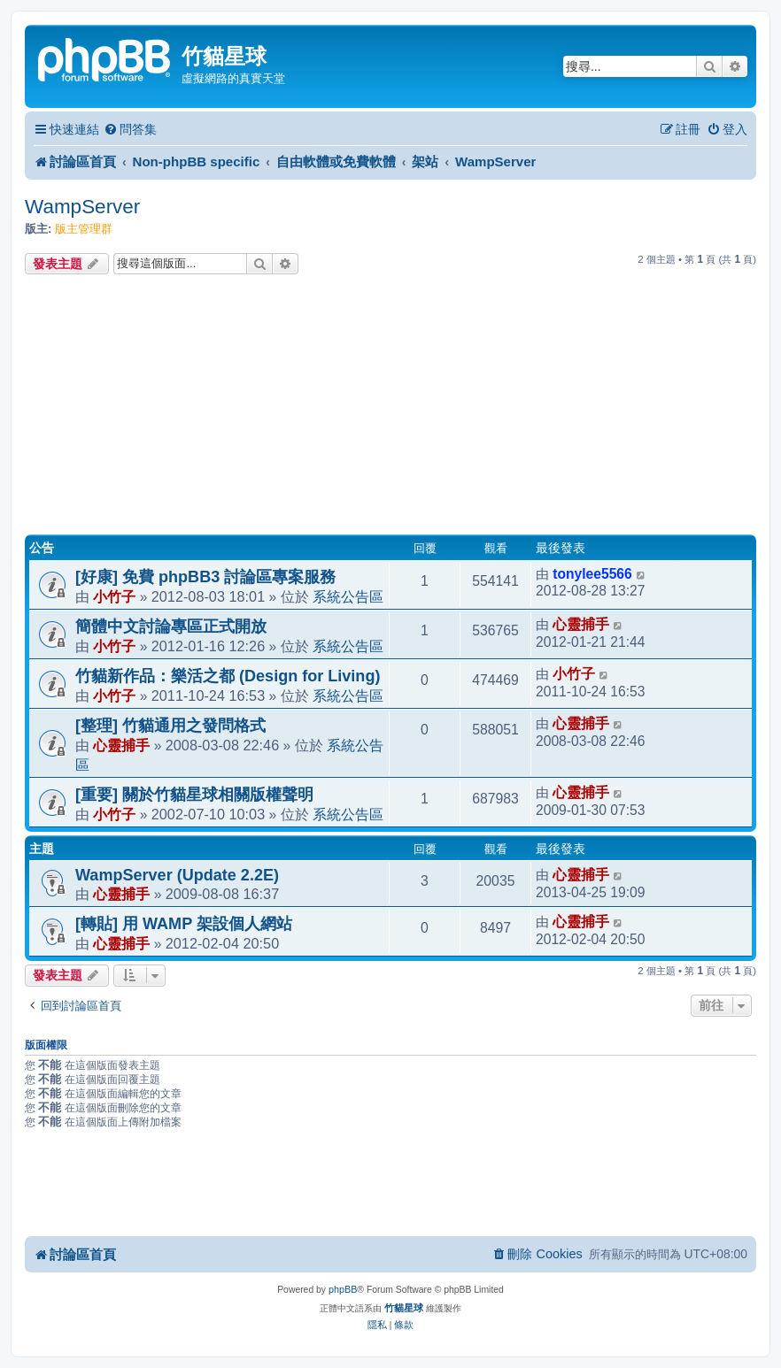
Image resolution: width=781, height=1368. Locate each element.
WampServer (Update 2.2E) (177, 875)
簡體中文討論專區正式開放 (171, 626)
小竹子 (114, 596)
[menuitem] (130, 129)
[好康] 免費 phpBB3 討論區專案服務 (205, 577)
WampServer (82, 207)
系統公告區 (348, 596)
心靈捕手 (581, 624)
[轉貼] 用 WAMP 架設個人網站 (183, 924)
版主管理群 (83, 228)
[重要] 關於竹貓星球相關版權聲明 (194, 794)
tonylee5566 (592, 573)
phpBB (343, 1289)
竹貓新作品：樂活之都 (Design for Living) (227, 676)
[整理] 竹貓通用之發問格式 (170, 725)
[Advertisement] (390, 407)
